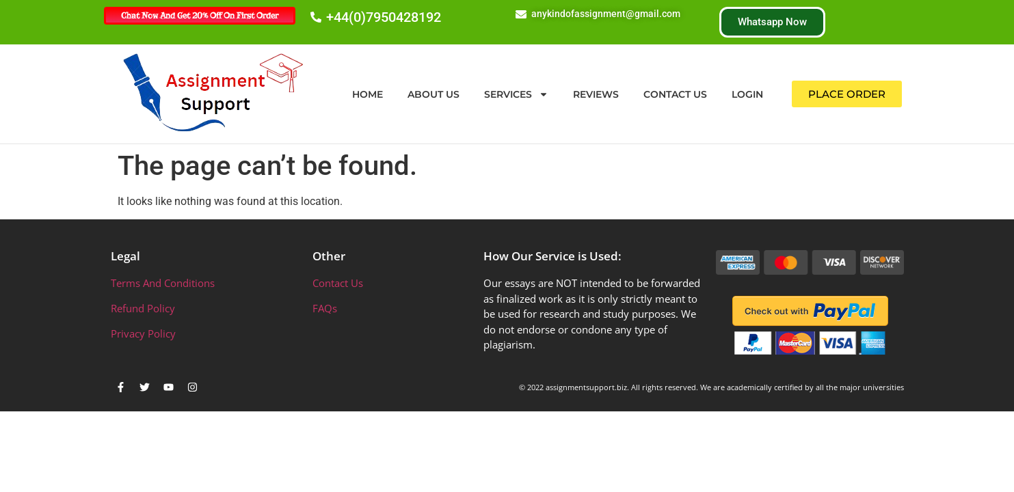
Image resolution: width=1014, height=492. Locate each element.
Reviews (596, 94)
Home (367, 94)
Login (747, 94)
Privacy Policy (143, 333)
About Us (433, 94)
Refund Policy (143, 308)
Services (516, 94)
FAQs (324, 308)
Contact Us (675, 94)
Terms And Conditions (163, 283)
